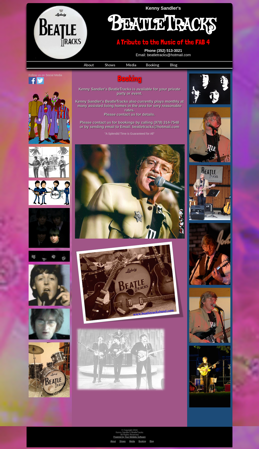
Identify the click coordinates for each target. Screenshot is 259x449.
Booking (152, 65)
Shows (110, 65)
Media (131, 65)
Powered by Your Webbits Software (129, 437)
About (89, 65)
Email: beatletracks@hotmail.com (163, 55)
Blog (173, 65)
